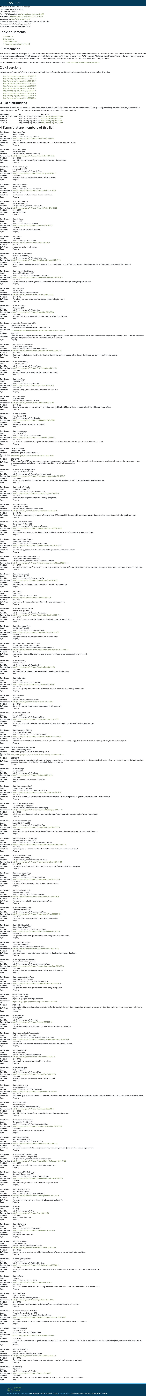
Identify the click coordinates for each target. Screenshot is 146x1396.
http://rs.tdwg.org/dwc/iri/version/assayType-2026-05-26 (33, 139)
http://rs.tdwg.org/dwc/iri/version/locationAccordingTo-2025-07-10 (37, 792)
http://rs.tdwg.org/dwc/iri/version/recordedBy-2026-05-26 (33, 1109)
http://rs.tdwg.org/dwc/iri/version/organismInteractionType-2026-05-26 (38, 966)
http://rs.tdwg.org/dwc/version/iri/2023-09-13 (19, 88)
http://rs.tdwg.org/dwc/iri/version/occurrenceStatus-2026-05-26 (36, 949)
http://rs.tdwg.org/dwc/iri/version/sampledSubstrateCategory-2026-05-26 (39, 1161)
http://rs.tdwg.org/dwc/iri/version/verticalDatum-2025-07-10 (34, 1356)
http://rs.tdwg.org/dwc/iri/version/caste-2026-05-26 (31, 243)
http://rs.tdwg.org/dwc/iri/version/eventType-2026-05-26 (33, 385)
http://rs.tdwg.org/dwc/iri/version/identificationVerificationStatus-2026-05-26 (40, 650)
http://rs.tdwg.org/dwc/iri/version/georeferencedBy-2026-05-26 (35, 580)
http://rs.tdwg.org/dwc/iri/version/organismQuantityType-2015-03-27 (38, 983)
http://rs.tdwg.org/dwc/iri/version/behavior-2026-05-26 (32, 225)
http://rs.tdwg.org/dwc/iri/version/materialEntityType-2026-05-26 (36, 827)
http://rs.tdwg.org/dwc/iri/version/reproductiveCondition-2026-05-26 (37, 1126)
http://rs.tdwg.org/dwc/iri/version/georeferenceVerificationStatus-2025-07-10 (41, 563)
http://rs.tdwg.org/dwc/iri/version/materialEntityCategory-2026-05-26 (38, 810)
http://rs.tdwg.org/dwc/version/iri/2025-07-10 (19, 93)
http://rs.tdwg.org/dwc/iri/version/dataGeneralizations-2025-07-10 (37, 260)
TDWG (10, 3)
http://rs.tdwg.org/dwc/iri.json (52, 123)
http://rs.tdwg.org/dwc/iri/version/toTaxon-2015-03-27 (32, 1282)
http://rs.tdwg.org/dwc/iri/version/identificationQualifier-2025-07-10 (37, 615)
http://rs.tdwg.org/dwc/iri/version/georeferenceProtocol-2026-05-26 (37, 528)
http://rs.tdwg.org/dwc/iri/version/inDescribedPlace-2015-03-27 (36, 719)
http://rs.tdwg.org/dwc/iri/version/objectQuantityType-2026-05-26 (36, 931)
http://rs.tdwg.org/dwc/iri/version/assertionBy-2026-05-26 (34, 156)
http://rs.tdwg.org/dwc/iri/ (20, 19)
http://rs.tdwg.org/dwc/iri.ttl (51, 119)
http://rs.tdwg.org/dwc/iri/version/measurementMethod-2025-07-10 (37, 862)
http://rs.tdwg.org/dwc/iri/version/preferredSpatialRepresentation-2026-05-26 (41, 1039)
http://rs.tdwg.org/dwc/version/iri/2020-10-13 (19, 79)
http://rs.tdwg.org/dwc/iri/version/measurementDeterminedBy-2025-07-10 (39, 845)
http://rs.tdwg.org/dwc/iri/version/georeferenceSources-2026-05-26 (37, 546)
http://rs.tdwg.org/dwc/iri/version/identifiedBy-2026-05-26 (34, 667)
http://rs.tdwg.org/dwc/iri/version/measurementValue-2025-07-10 (36, 914)
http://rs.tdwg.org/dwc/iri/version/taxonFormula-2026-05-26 (34, 1248)
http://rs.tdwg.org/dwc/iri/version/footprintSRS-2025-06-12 (34, 438)
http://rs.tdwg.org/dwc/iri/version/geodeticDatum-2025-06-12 (35, 511)
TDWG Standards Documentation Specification (82, 63)
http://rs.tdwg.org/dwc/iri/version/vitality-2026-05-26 (32, 1373)
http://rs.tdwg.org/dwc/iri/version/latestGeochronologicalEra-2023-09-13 (37, 755)
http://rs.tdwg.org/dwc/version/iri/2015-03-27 (19, 76)
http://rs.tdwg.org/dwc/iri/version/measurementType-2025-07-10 (36, 879)
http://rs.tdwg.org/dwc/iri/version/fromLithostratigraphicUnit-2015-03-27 (39, 476)
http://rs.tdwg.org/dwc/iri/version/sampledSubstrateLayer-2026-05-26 (38, 1178)
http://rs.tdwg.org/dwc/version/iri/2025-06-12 (19, 91)
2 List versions (8, 39)
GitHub (18, 3)
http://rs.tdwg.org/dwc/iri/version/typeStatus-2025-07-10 (33, 1300)
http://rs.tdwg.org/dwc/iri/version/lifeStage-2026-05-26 (33, 775)
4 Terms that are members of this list (16, 44)
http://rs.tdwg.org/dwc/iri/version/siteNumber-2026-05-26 (34, 1230)
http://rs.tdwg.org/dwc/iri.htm (52, 116)
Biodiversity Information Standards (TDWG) (44, 1393)
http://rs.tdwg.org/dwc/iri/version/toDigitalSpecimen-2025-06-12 (36, 1265)
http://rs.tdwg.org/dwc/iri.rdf (51, 121)
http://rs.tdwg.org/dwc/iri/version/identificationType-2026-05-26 (36, 632)
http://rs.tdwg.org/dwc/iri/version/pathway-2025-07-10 (32, 1022)
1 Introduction (8, 37)
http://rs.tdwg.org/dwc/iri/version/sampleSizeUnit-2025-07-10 (35, 1144)
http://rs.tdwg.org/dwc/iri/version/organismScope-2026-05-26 (34, 1002)
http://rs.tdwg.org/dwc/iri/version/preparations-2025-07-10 (34, 1057)
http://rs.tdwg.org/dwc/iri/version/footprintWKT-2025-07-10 (32, 456)
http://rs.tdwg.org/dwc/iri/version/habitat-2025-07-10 (32, 598)
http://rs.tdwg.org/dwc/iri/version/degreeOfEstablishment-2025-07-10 (38, 277)
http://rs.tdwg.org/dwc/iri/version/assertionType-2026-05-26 (34, 173)
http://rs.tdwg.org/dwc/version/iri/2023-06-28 (19, 86)
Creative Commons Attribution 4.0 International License (89, 1393)
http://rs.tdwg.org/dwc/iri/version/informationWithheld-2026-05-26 (37, 737)
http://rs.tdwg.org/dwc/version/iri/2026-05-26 (26, 17)
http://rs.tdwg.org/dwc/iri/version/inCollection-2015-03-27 (34, 684)
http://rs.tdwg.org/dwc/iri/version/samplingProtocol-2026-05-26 (36, 1196)
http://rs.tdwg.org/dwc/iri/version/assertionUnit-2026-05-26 (34, 191)
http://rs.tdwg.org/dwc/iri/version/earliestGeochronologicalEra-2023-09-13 (38, 330)
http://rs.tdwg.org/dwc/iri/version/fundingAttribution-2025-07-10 (36, 493)
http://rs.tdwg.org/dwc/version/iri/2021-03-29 (19, 81)
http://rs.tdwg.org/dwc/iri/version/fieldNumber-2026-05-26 (34, 420)
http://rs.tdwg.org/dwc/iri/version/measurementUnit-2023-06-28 (36, 897)
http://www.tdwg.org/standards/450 (31, 14)
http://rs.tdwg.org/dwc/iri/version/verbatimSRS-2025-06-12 (34, 1336)
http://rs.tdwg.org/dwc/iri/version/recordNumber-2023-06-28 (35, 1092)
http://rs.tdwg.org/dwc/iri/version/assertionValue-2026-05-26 (35, 208)
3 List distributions (10, 42)
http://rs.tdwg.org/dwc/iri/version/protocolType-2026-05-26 (34, 1074)
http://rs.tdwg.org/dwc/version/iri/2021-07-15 (19, 83)
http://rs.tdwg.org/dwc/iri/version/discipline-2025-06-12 (33, 295)
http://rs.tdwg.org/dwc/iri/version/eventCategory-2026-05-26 (35, 368)
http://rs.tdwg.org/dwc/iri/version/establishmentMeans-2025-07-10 (37, 351)
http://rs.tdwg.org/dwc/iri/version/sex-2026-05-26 (31, 1213)
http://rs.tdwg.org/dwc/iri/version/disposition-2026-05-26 (33, 312)
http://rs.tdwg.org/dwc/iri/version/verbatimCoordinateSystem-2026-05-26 (39, 1317)
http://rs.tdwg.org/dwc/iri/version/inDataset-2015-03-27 (33, 702)
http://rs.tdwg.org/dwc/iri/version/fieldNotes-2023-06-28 (33, 403)
